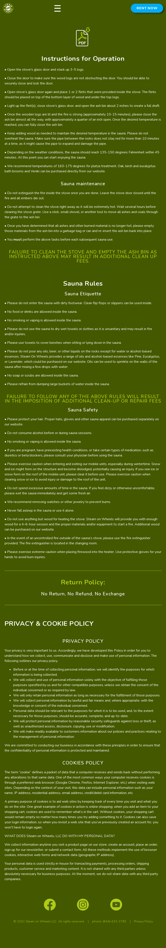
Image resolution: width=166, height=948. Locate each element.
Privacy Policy (143, 921)
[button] (57, 8)
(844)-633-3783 (114, 921)
